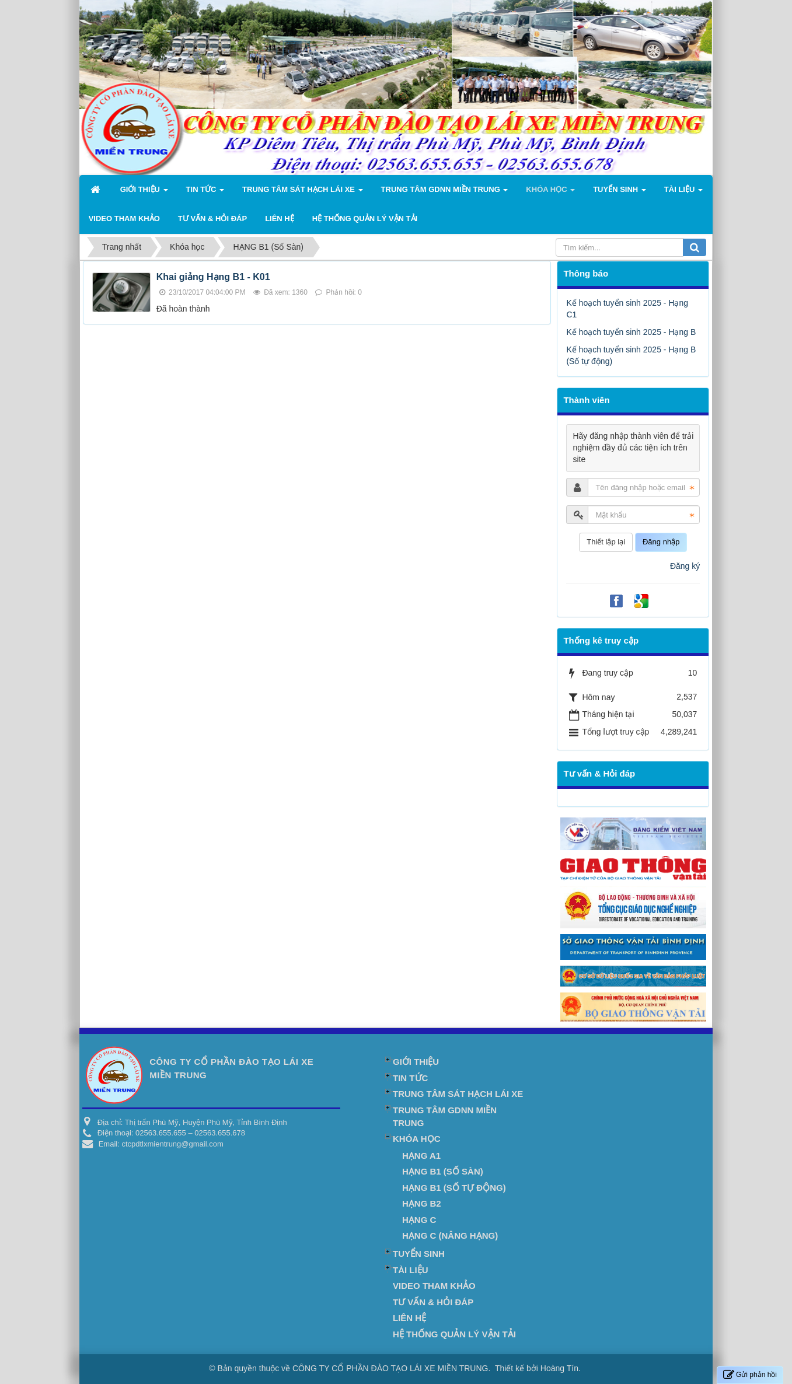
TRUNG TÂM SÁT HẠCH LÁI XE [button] (302, 193)
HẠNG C (419, 1220)
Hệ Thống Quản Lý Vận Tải (454, 1334)
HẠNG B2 (421, 1203)
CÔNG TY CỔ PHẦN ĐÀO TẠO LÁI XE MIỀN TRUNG (390, 1368)
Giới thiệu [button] (144, 193)
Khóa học (416, 1139)
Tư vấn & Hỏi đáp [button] (212, 218)
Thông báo (585, 273)
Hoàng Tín (559, 1368)
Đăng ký (685, 566)
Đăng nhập (661, 541)
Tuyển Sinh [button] (619, 193)
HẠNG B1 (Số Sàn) (442, 1171)
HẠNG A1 (421, 1156)
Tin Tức (410, 1078)
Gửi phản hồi (750, 1374)
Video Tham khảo (434, 1286)
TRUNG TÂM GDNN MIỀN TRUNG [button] (444, 193)
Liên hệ (409, 1318)
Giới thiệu (416, 1062)
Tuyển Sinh (419, 1254)
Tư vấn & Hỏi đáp (599, 773)
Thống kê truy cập (601, 640)
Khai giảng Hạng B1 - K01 (213, 277)
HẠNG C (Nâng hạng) (450, 1235)
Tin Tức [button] (205, 193)
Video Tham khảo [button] (124, 218)
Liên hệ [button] (279, 218)
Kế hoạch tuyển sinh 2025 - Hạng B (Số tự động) (631, 355)
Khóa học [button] (550, 193)
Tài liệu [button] (683, 193)
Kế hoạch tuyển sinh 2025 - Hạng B (631, 332)
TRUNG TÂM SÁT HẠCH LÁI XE (458, 1094)
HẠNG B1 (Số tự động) (454, 1188)
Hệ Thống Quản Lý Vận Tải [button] (364, 218)
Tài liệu (410, 1270)
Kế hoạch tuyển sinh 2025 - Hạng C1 (627, 308)
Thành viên (586, 400)
